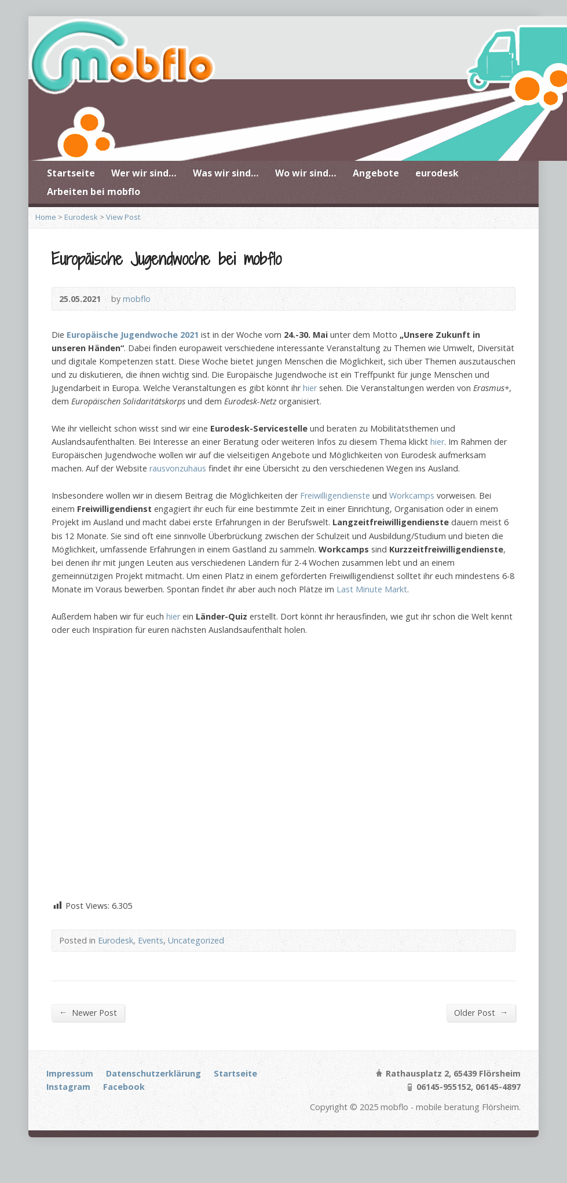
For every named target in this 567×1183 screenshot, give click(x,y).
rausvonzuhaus (177, 468)
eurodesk (437, 173)
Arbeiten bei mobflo (93, 191)
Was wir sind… (226, 173)
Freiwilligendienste (335, 495)
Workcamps (411, 495)
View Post (123, 217)
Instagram (68, 1086)
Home (45, 217)
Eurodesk (81, 217)
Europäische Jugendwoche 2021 (133, 334)
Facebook (124, 1086)
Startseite (71, 173)
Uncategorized (196, 940)
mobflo (137, 298)
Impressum (69, 1073)
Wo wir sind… (305, 173)
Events (150, 940)
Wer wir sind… (144, 173)
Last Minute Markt (371, 589)
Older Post (481, 1012)
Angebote (376, 173)
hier (310, 387)
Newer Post (88, 1012)
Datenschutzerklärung (153, 1073)
